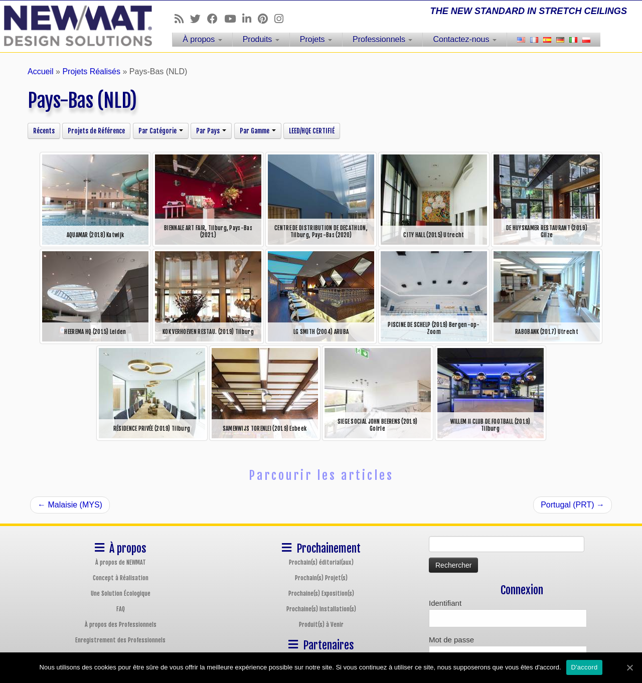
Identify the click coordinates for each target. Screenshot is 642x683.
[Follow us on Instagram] (282, 19)
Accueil (41, 71)
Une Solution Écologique (120, 593)
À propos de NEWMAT (120, 562)
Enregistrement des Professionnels (120, 640)
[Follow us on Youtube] (233, 19)
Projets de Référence (96, 131)
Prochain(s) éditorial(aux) (321, 562)
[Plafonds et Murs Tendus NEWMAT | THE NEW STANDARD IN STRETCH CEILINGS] (74, 26)
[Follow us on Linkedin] (250, 19)
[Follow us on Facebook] (215, 19)
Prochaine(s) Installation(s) (321, 609)
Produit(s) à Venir (321, 624)
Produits (261, 39)
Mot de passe (451, 639)
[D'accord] (629, 667)
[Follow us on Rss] (182, 19)
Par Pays (211, 131)
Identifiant (445, 603)
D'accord (584, 667)
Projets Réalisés (91, 71)
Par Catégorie (160, 131)
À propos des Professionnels (120, 624)
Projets (316, 39)
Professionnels (382, 39)
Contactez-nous (465, 39)
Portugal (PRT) (572, 504)
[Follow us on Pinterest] (266, 19)
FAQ (120, 609)
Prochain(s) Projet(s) (321, 578)
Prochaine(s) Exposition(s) (321, 593)
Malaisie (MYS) (70, 504)
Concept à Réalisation (120, 578)
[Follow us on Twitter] (198, 19)
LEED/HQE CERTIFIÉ (312, 131)
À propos (202, 39)
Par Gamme (258, 131)
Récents (44, 131)
